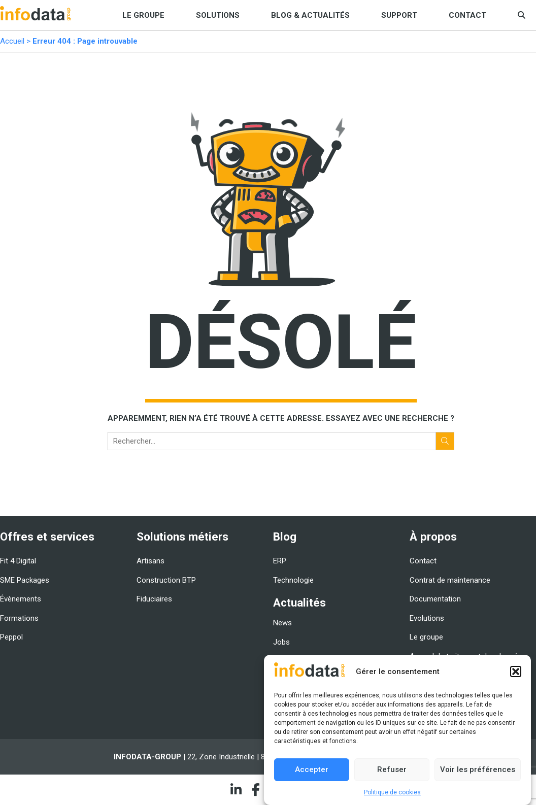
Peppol (11, 637)
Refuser (392, 769)
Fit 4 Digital (18, 560)
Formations (19, 618)
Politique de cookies (392, 792)
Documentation (435, 598)
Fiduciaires (154, 598)
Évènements (20, 598)
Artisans (150, 560)
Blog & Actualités (310, 15)
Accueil (12, 41)
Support (399, 15)
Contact (467, 15)
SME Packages (24, 580)
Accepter (311, 769)
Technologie (293, 580)
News (282, 622)
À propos (433, 536)
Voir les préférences (477, 769)
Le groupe (143, 15)
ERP (279, 560)
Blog (284, 536)
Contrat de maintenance (450, 580)
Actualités (299, 602)
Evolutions (427, 618)
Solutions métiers (182, 536)
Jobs (281, 642)
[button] (516, 671)
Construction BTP (166, 580)
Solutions (218, 15)
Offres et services (47, 536)
